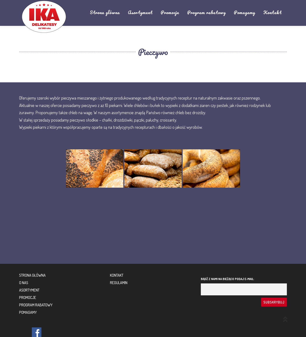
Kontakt (272, 12)
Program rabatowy (206, 12)
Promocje (170, 12)
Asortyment (140, 12)
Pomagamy (244, 12)
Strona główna (105, 12)
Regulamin (118, 282)
